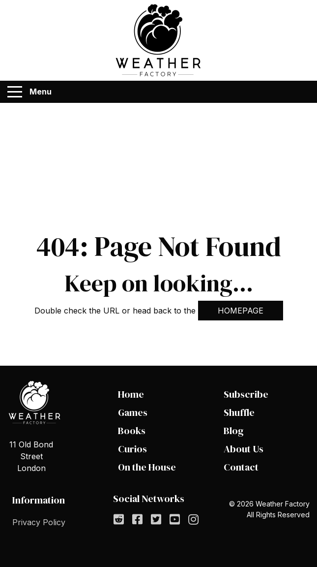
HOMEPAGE (240, 310)
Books (131, 431)
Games (132, 412)
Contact (241, 467)
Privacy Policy (38, 522)
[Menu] (14, 92)
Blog (234, 431)
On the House (147, 467)
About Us (243, 449)
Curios (132, 449)
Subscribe (246, 394)
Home (131, 394)
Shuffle (239, 412)
